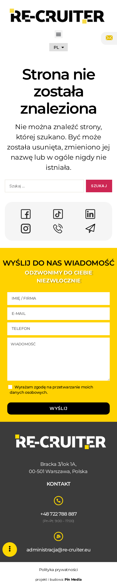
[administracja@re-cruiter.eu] (58, 536)
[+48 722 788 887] (58, 500)
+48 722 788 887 (58, 514)
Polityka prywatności (58, 569)
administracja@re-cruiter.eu (58, 550)
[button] (59, 34)
